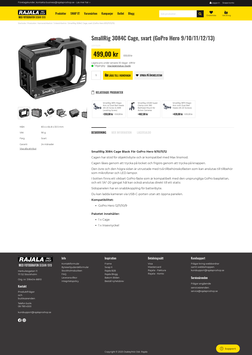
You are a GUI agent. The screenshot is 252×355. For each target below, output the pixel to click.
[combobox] (178, 13)
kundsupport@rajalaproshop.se (34, 312)
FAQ (64, 274)
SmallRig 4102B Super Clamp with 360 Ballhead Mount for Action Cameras (148, 107)
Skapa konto (228, 3)
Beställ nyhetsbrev (114, 281)
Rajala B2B (110, 270)
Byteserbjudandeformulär (75, 267)
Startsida (22, 23)
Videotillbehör (60, 23)
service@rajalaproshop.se (204, 291)
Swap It (108, 267)
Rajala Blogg (111, 274)
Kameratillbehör (45, 23)
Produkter (31, 23)
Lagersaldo (144, 132)
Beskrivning (98, 132)
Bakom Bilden (112, 277)
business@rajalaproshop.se (60, 2)
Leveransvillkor (69, 277)
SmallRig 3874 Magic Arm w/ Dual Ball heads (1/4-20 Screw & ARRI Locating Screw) (113, 107)
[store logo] (33, 15)
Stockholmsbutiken (72, 270)
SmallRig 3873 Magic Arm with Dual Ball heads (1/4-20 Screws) (182, 105)
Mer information (121, 132)
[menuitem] (60, 13)
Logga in (215, 3)
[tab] (101, 130)
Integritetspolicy (70, 281)
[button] (37, 113)
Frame (108, 263)
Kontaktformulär (70, 263)
